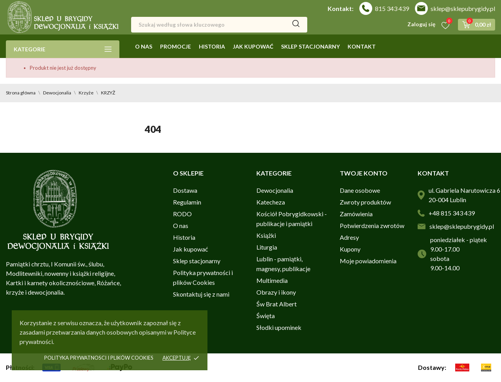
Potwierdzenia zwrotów (372, 225)
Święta (265, 315)
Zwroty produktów (365, 202)
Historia (212, 46)
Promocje (175, 46)
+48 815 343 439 (452, 213)
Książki (266, 235)
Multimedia (272, 280)
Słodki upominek (278, 327)
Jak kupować (253, 46)
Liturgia (266, 247)
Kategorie (63, 49)
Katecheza (270, 202)
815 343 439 (392, 8)
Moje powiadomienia (368, 260)
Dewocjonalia (274, 190)
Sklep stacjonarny (310, 46)
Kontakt (362, 46)
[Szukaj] (219, 25)
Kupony (350, 249)
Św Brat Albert (276, 304)
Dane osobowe (360, 190)
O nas (143, 46)
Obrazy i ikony (276, 292)
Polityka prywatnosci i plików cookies (98, 358)
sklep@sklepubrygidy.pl (463, 8)
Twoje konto (363, 173)
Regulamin (187, 202)
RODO (182, 213)
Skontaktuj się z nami (201, 294)
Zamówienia (356, 213)
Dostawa (185, 190)
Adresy (349, 237)
